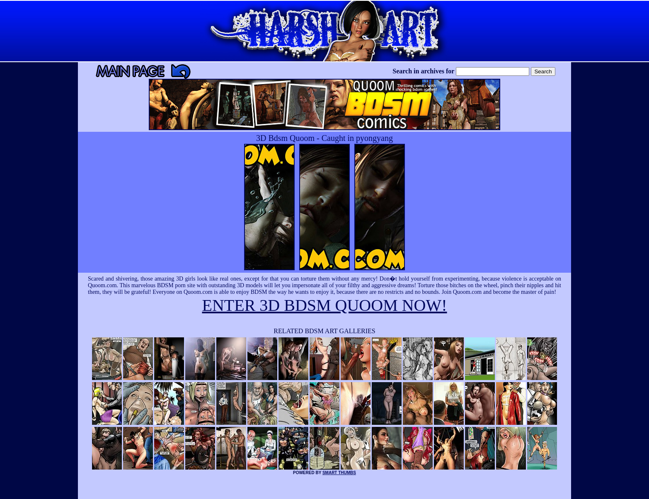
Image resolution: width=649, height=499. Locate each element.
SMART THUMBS (339, 472)
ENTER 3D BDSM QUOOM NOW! (324, 305)
